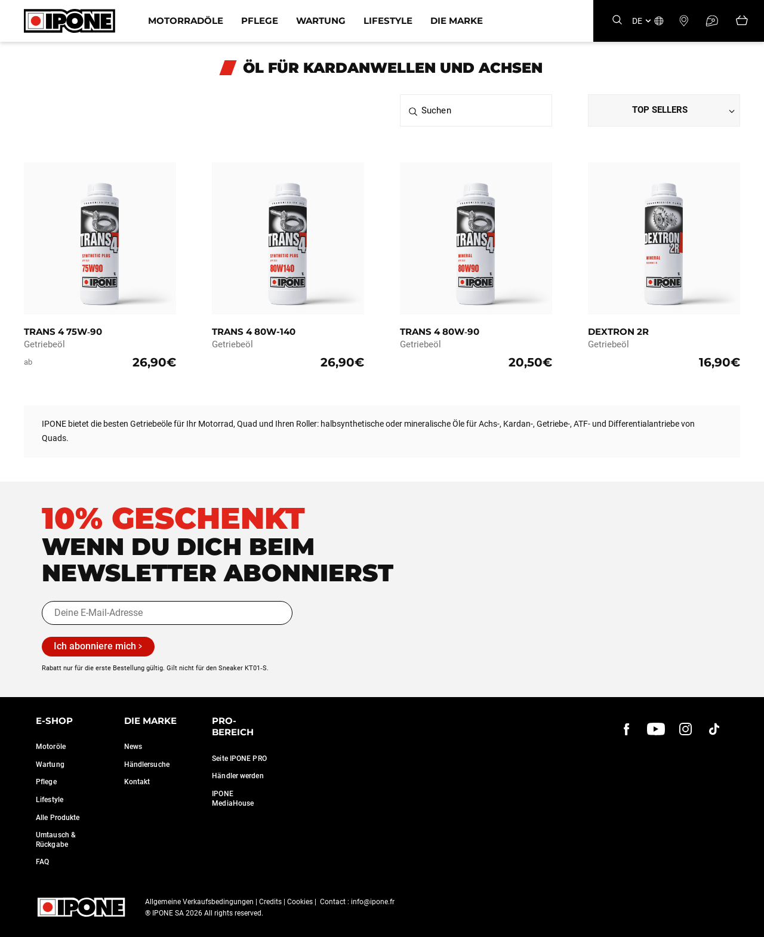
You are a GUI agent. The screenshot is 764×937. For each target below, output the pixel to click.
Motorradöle (185, 20)
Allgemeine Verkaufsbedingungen (199, 902)
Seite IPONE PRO (239, 758)
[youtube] (656, 729)
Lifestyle (387, 20)
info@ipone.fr (373, 902)
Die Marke (456, 20)
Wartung (321, 20)
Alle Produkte (57, 817)
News (133, 746)
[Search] (617, 20)
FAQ (42, 862)
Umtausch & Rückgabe (56, 840)
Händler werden (237, 776)
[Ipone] (69, 21)
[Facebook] (626, 729)
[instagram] (685, 729)
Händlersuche (147, 764)
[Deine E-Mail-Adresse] (167, 613)
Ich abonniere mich (95, 646)
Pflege (259, 20)
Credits (270, 902)
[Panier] (742, 21)
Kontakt (137, 782)
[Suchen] (476, 110)
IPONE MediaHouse (233, 798)
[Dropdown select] (664, 110)
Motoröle (51, 746)
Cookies (300, 902)
